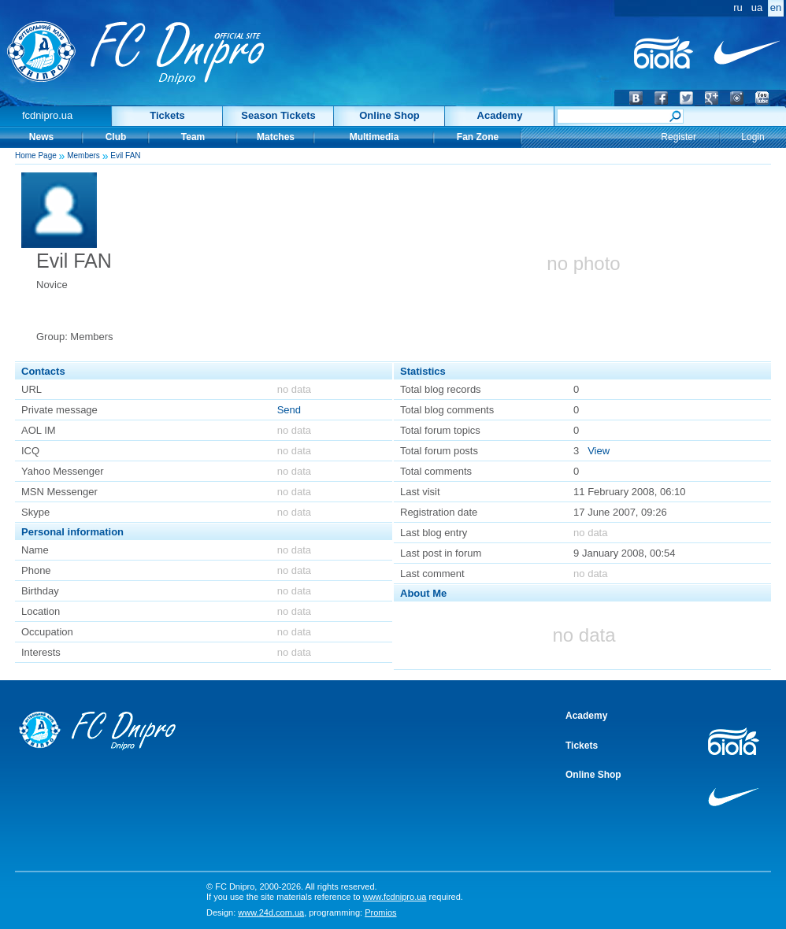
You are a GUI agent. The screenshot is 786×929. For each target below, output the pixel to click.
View (599, 451)
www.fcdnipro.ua (395, 896)
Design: (255, 912)
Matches (276, 136)
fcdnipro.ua (47, 115)
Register (678, 136)
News (41, 136)
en (775, 7)
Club (116, 136)
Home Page (36, 155)
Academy (500, 115)
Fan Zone (478, 136)
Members (83, 155)
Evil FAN (125, 155)
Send (289, 410)
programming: (352, 912)
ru (738, 7)
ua (756, 7)
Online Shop (389, 115)
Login (752, 136)
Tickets (167, 115)
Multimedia (374, 136)
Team (193, 136)
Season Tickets (278, 115)
